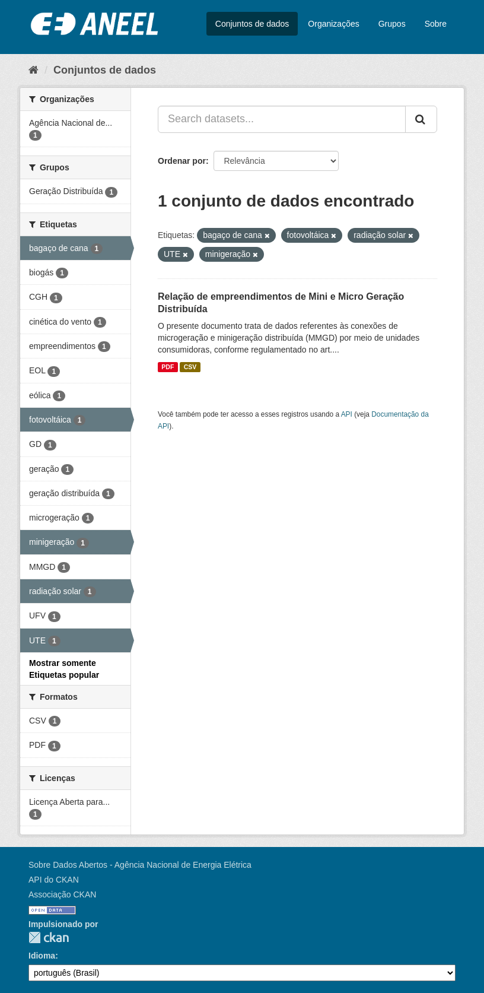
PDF (167, 366)
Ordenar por (182, 161)
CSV (190, 366)
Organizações (333, 23)
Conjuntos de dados (252, 23)
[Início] (33, 70)
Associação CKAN (62, 894)
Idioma (41, 955)
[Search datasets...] (282, 119)
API (346, 414)
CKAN (48, 937)
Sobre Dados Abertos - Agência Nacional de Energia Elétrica (139, 865)
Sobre (436, 23)
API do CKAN (53, 879)
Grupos (392, 23)
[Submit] (421, 119)
